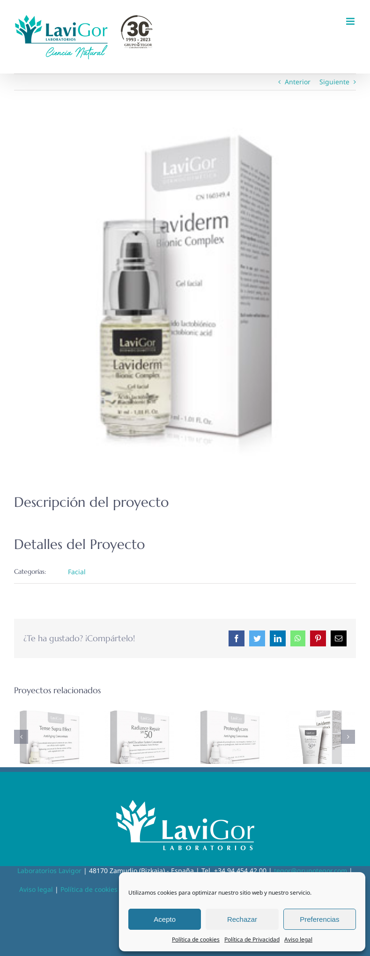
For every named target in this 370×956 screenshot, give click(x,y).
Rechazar (242, 919)
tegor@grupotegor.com (310, 870)
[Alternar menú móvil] (351, 21)
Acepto (165, 919)
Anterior (298, 81)
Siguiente (334, 81)
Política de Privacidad (252, 939)
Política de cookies (196, 939)
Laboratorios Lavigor (49, 870)
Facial (77, 571)
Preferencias (319, 919)
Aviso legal (298, 939)
